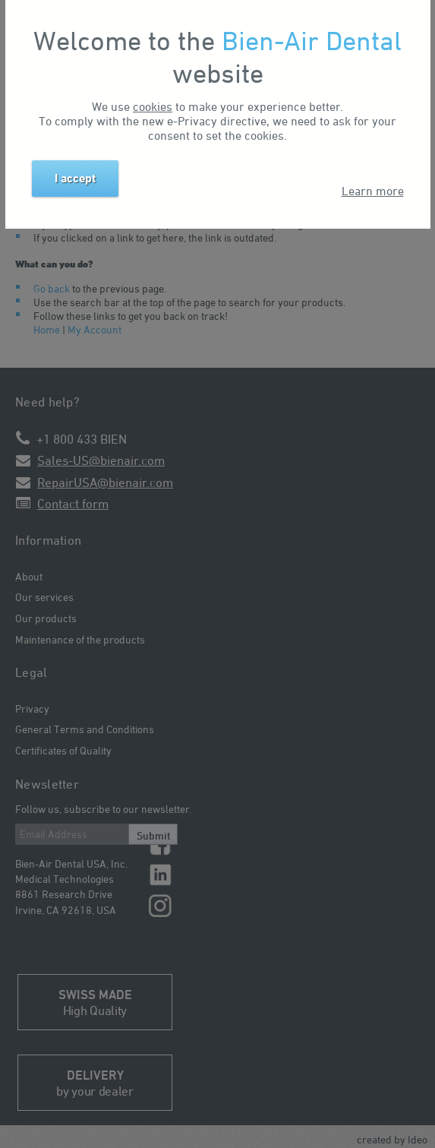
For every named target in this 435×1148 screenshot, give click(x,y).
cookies (152, 106)
